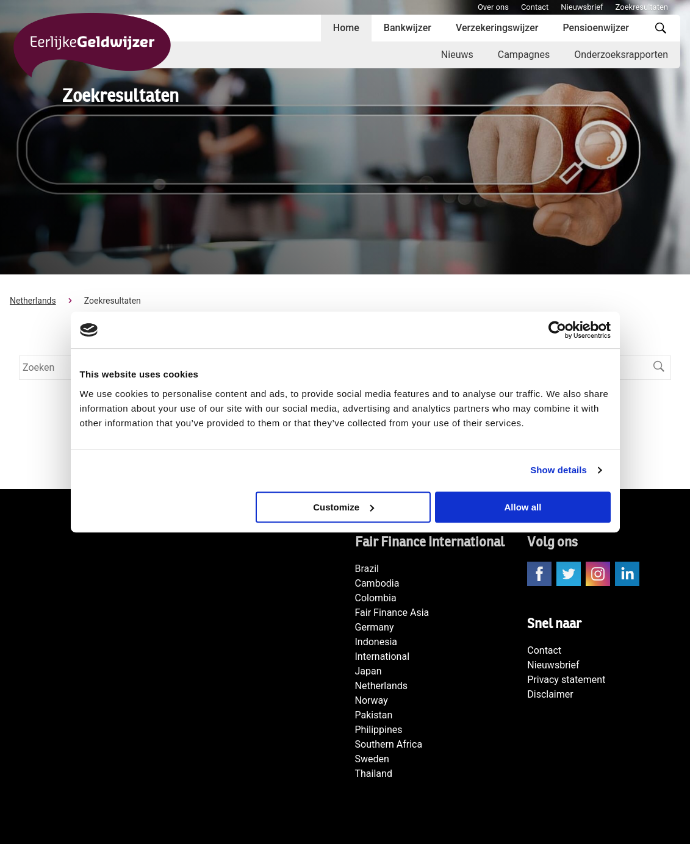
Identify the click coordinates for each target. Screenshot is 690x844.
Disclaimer (550, 694)
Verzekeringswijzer (497, 28)
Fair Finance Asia (392, 612)
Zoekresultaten (642, 7)
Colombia (376, 598)
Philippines (379, 729)
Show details (558, 470)
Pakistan (374, 715)
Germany (374, 627)
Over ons (493, 7)
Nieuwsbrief (582, 7)
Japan (368, 671)
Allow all (523, 507)
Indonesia (376, 642)
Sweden (372, 759)
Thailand (373, 773)
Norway (371, 700)
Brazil (367, 568)
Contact (534, 7)
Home (346, 28)
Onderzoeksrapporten (621, 54)
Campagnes (524, 54)
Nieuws (457, 54)
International (382, 656)
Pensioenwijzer (595, 28)
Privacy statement (566, 679)
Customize (343, 507)
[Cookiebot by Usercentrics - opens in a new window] (557, 330)
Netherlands (33, 301)
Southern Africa (389, 744)
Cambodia (377, 583)
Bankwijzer (407, 28)
